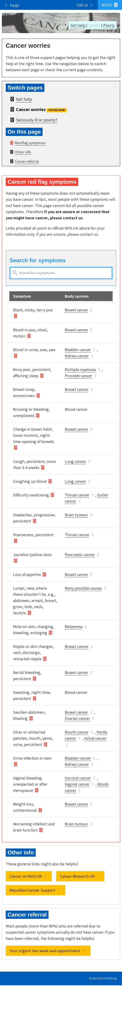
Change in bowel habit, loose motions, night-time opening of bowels (33, 435)
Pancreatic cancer (80, 554)
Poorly (109, 25)
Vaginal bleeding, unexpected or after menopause (30, 784)
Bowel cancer (76, 310)
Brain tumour (76, 514)
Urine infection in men (32, 758)
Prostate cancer (78, 375)
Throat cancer (77, 495)
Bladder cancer (78, 349)
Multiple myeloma (80, 369)
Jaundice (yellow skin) (32, 554)
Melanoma (73, 626)
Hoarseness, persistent (33, 534)
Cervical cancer (78, 778)
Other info (23, 151)
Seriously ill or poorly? (36, 120)
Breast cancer (77, 389)
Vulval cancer (95, 738)
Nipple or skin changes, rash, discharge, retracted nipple (33, 652)
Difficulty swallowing (31, 495)
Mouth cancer (77, 732)
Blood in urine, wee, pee (34, 349)
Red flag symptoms (30, 142)
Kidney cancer (77, 355)
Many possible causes (83, 588)
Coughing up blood (30, 481)
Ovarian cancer (77, 718)
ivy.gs (11, 5)
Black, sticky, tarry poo (33, 310)
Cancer (94, 25)
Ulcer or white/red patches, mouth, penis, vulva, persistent (33, 738)
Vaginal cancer (77, 784)
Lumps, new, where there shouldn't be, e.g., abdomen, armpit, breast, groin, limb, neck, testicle (35, 600)
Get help (77, 25)
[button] (110, 5)
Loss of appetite (27, 574)
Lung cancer (75, 461)
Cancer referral (27, 161)
